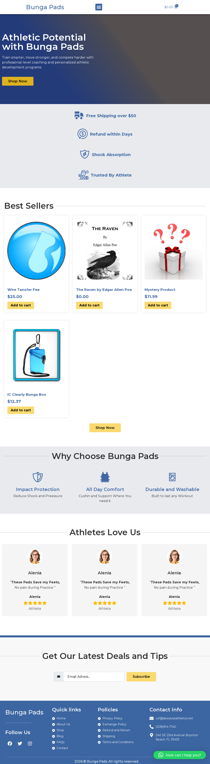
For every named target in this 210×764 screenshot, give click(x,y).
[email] (94, 676)
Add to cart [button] (21, 305)
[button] (98, 7)
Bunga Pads (45, 7)
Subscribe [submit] (141, 677)
